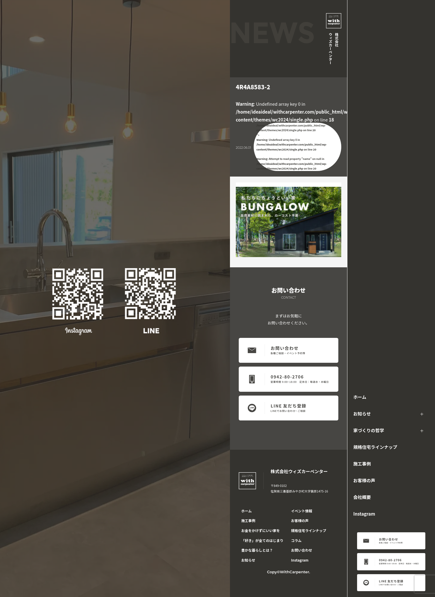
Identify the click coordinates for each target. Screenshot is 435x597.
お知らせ (362, 413)
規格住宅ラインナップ (375, 447)
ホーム (359, 397)
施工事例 (362, 464)
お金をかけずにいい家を (260, 530)
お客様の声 (364, 480)
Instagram (364, 514)
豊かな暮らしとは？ (257, 550)
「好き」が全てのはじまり (262, 540)
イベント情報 (301, 510)
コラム (296, 540)
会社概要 (362, 497)
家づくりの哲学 (368, 430)
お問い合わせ (301, 550)
